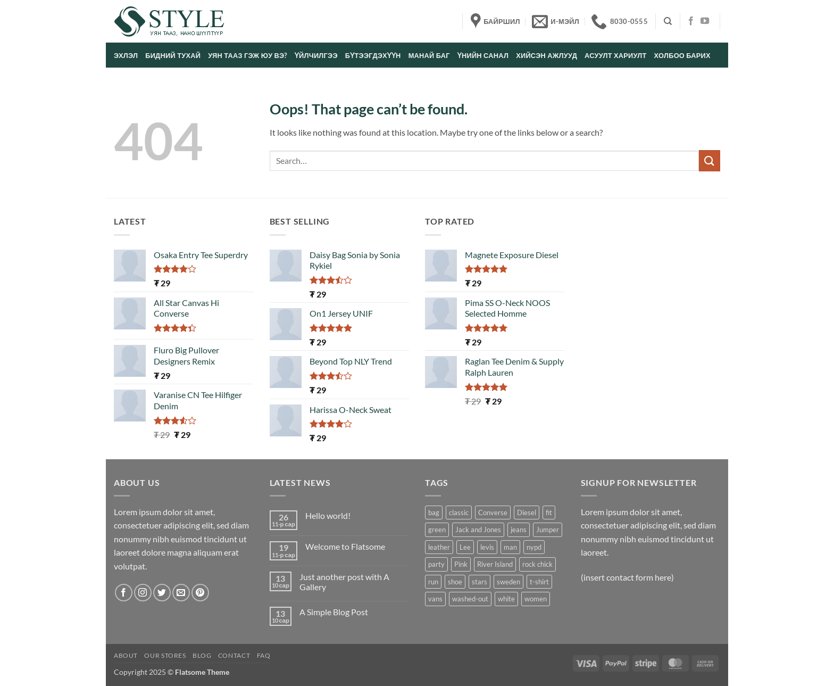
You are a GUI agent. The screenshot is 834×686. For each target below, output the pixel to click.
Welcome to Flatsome (345, 546)
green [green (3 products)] (437, 529)
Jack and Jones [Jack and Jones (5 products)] (478, 529)
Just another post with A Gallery (344, 582)
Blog (202, 655)
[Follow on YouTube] (704, 21)
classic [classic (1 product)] (459, 512)
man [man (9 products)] (510, 547)
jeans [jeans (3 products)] (519, 529)
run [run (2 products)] (433, 581)
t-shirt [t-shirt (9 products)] (539, 581)
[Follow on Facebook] (691, 21)
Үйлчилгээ (316, 55)
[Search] (668, 21)
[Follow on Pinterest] (200, 592)
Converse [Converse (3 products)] (492, 512)
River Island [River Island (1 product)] (495, 564)
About (126, 655)
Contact (234, 655)
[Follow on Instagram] (143, 592)
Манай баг (429, 55)
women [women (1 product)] (535, 598)
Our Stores (165, 655)
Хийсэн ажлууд (546, 55)
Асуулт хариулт (616, 55)
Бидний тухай (173, 55)
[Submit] (709, 160)
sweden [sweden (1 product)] (508, 581)
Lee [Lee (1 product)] (465, 547)
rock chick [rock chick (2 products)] (537, 564)
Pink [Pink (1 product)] (461, 564)
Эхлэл (126, 55)
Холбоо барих (682, 55)
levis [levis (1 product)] (487, 547)
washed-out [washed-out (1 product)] (470, 598)
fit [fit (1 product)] (549, 512)
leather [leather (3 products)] (439, 547)
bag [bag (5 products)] (433, 512)
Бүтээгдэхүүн (373, 55)
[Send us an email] (181, 592)
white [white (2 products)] (506, 598)
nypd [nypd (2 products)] (534, 547)
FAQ (264, 655)
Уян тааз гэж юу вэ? (247, 55)
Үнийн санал (482, 55)
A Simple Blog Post (333, 612)
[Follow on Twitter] (162, 592)
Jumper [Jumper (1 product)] (547, 529)
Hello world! (328, 515)
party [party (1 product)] (436, 564)
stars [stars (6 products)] (479, 581)
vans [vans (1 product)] (435, 598)
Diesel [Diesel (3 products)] (526, 512)
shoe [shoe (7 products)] (455, 581)
